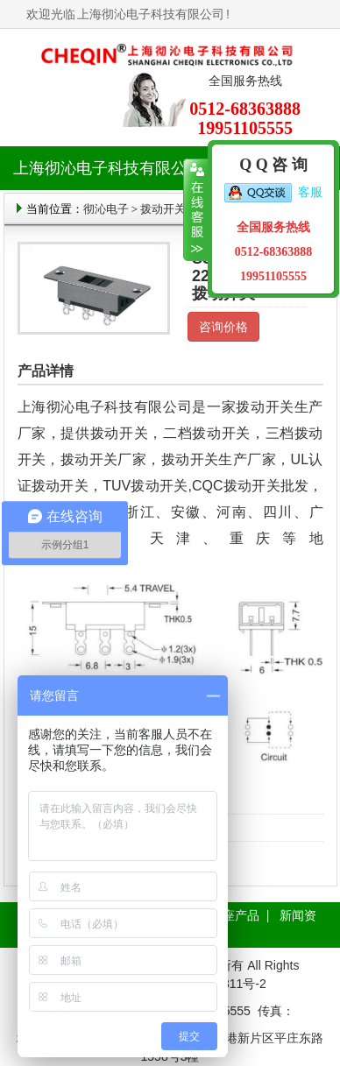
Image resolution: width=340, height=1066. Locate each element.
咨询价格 (223, 327)
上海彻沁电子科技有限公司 (150, 14)
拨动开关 (163, 208)
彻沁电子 (106, 208)
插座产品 (234, 915)
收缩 (196, 210)
